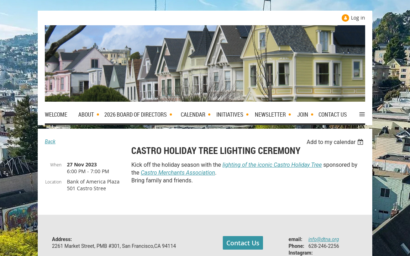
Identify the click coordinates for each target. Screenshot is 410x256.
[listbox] (335, 142)
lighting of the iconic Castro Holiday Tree (272, 164)
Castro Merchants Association (178, 172)
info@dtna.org (324, 239)
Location (53, 182)
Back (50, 141)
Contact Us (242, 243)
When (56, 164)
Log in (358, 17)
